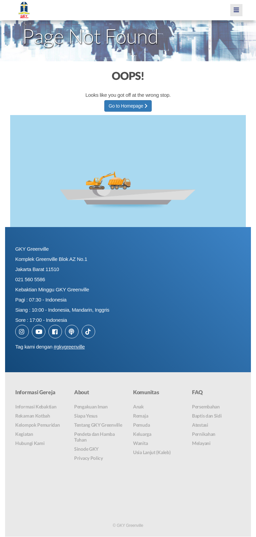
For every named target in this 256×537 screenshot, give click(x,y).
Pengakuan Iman (91, 406)
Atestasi (200, 425)
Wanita (140, 443)
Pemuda (141, 425)
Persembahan (206, 406)
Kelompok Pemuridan (37, 425)
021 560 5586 (30, 279)
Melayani (201, 443)
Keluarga (142, 434)
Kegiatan (24, 434)
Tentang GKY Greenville (98, 425)
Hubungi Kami (29, 443)
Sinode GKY (86, 449)
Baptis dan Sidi (207, 416)
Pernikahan (203, 434)
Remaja (140, 416)
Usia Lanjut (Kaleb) (151, 452)
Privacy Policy (88, 458)
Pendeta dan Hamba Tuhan (94, 437)
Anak (138, 406)
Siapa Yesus (86, 416)
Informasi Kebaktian (35, 406)
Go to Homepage (128, 106)
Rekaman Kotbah (32, 416)
